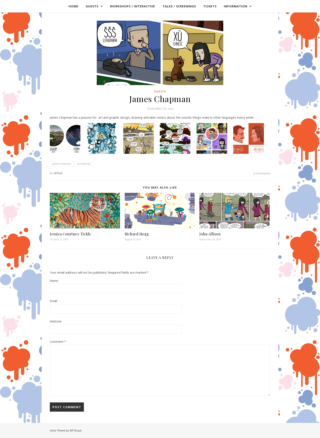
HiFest (58, 173)
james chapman (61, 163)
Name (54, 281)
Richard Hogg (137, 233)
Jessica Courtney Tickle (70, 233)
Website (56, 321)
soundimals (84, 163)
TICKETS (210, 6)
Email (53, 301)
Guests (160, 91)
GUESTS (92, 6)
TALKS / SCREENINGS (179, 6)
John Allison (210, 233)
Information (235, 6)
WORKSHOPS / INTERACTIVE (132, 6)
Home (73, 6)
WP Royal (75, 430)
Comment (58, 341)
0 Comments (261, 173)
